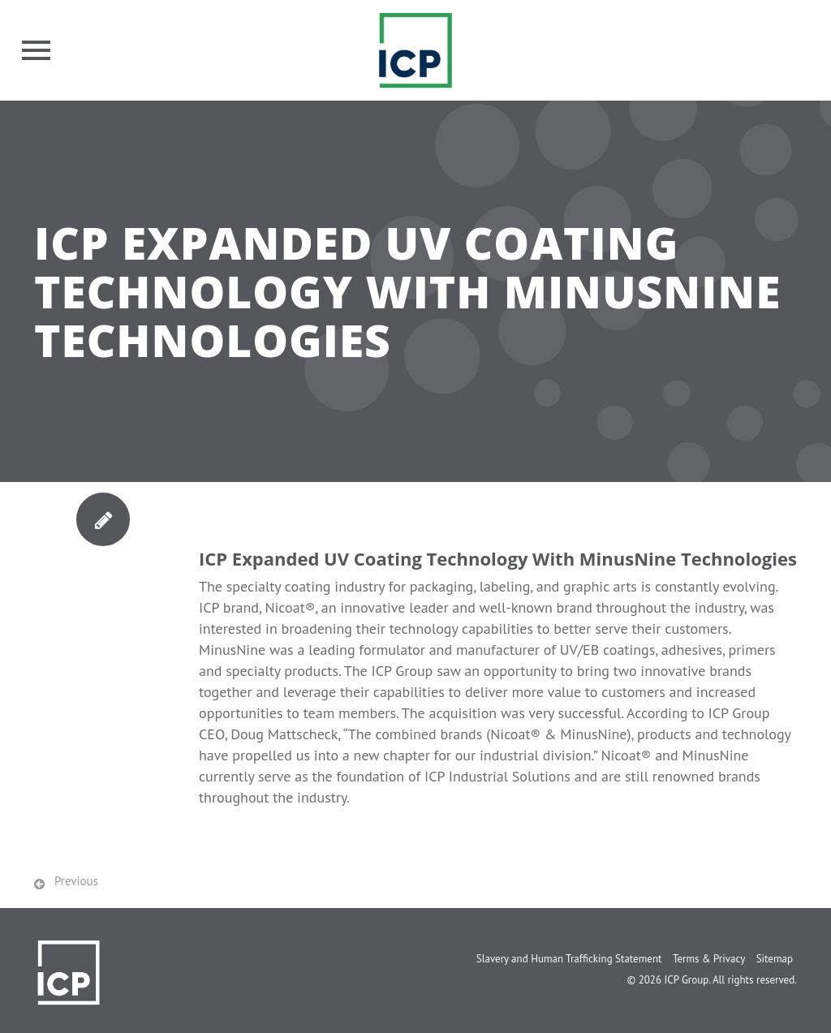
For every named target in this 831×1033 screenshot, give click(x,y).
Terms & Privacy (709, 959)
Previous (76, 881)
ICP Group (686, 980)
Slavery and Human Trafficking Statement (569, 959)
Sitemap (774, 959)
